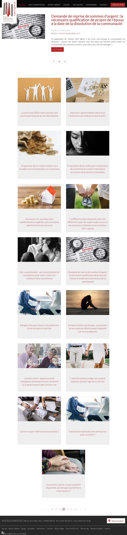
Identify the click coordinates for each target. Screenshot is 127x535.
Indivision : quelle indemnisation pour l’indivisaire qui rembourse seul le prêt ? (87, 114)
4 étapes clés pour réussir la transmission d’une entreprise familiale (39, 327)
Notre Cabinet (54, 5)
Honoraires (91, 5)
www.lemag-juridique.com (69, 33)
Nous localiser (117, 521)
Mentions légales (97, 528)
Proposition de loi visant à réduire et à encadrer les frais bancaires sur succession (39, 167)
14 (67, 509)
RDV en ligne (118, 5)
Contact (104, 5)
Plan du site (84, 528)
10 (52, 509)
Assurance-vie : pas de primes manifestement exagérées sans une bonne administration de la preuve (39, 222)
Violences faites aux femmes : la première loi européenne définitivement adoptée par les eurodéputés (87, 328)
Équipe (67, 5)
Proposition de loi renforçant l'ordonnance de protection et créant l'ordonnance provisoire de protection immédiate (87, 168)
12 (60, 509)
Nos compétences (37, 5)
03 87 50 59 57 (66, 521)
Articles (107, 528)
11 (56, 509)
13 (64, 509)
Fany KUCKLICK (72, 528)
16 (75, 509)
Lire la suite (57, 49)
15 (71, 509)
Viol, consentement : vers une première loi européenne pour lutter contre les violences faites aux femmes (39, 275)
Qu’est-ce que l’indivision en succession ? (39, 431)
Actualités (78, 5)
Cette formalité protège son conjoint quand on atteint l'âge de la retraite (87, 380)
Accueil (22, 5)
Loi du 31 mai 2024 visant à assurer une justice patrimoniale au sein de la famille (39, 114)
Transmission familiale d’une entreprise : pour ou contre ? (88, 433)
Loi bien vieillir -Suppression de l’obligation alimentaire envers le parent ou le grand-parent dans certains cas (39, 381)
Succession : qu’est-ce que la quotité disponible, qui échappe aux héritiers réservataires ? (63, 487)
